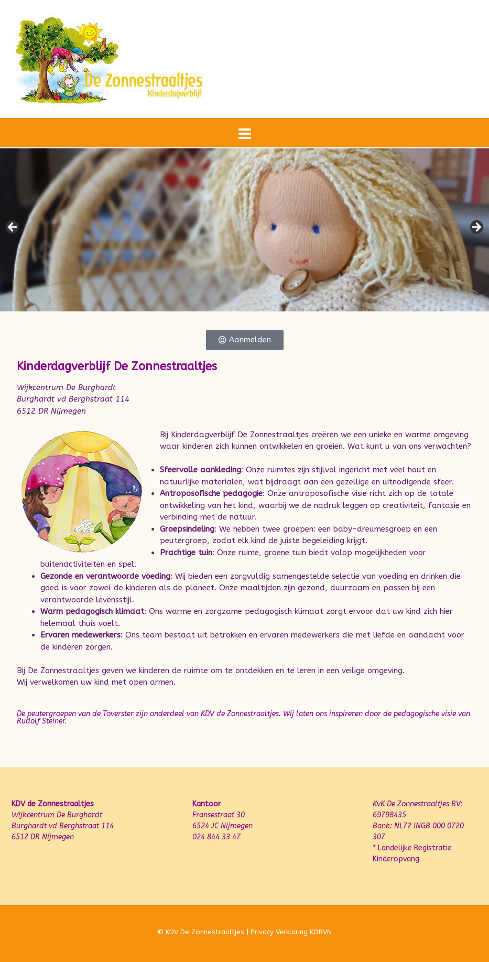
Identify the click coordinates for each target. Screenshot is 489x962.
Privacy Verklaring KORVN (291, 932)
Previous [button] (13, 227)
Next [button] (476, 227)
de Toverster (113, 713)
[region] (244, 229)
